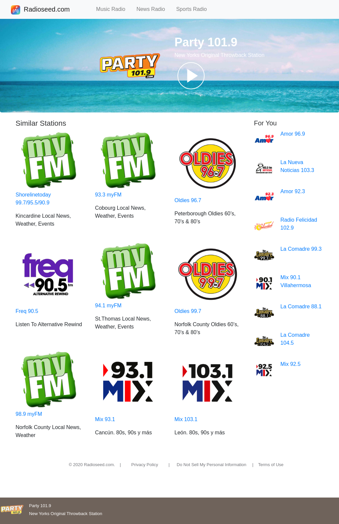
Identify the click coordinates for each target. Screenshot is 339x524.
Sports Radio (194, 9)
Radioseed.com (46, 10)
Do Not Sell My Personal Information (211, 464)
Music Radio (113, 9)
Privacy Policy (144, 464)
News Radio (153, 9)
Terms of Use (271, 464)
